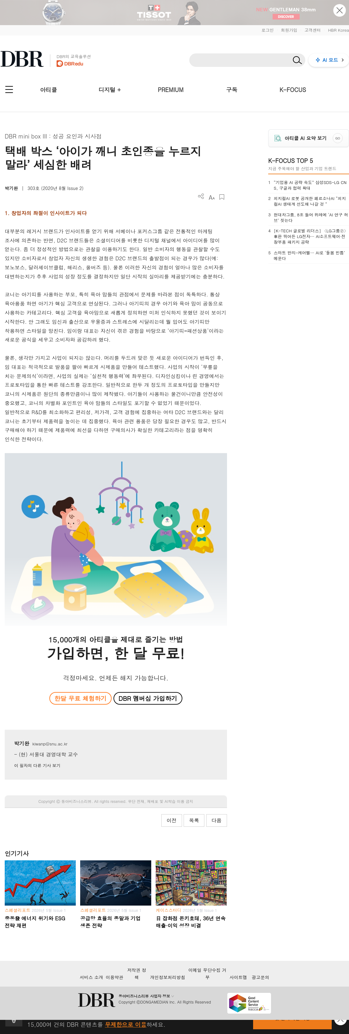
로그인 (267, 30)
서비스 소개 (91, 977)
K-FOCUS (293, 90)
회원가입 (289, 30)
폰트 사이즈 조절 (211, 197)
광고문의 (260, 977)
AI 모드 (330, 60)
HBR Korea (338, 30)
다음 (217, 820)
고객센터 (312, 30)
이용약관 (114, 977)
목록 (194, 820)
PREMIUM (171, 90)
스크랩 (222, 197)
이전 (172, 820)
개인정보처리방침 (167, 977)
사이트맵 (238, 977)
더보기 (201, 196)
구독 (231, 90)
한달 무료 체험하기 (80, 698)
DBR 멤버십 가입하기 (148, 698)
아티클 (48, 90)
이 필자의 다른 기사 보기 (37, 765)
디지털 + (109, 90)
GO (337, 138)
